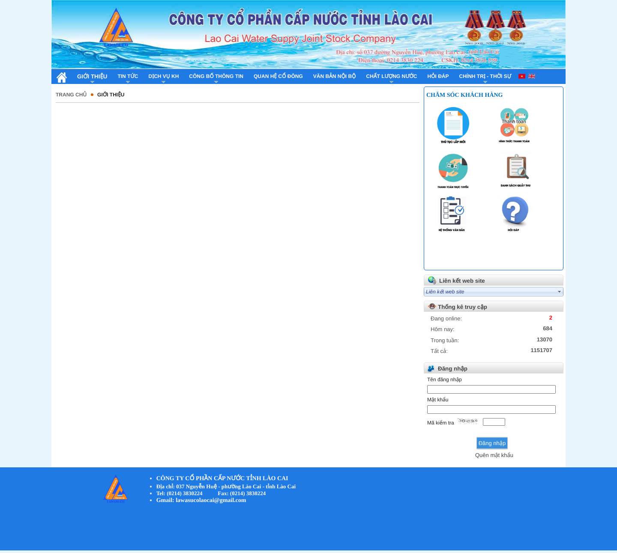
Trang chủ (71, 95)
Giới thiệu (110, 95)
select (559, 291)
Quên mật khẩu (494, 455)
